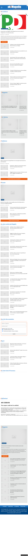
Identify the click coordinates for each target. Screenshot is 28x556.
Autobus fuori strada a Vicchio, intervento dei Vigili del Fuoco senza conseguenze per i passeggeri (18, 306)
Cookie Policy (10, 506)
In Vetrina (4, 117)
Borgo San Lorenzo (4, 28)
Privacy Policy (22, 506)
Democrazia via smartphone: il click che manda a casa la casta (12, 445)
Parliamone (4, 443)
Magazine (4, 92)
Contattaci (4, 506)
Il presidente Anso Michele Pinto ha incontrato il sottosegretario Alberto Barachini (16, 491)
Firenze (2, 199)
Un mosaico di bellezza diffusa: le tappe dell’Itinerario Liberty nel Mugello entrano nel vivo (9, 132)
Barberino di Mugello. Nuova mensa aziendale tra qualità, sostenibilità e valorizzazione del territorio (18, 260)
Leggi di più (5, 456)
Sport (2, 341)
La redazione (16, 506)
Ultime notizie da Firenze (14, 220)
